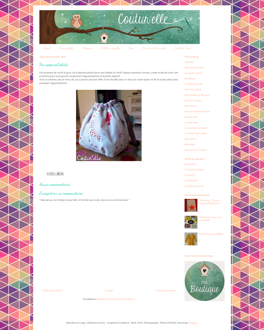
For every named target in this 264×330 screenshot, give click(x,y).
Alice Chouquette (194, 67)
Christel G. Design (194, 169)
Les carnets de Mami (196, 128)
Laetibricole (191, 116)
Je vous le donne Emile (197, 111)
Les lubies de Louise (196, 133)
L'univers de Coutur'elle (154, 48)
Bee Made (190, 78)
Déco (131, 48)
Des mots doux (193, 89)
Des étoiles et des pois (197, 95)
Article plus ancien (166, 290)
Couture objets (66, 48)
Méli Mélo (190, 144)
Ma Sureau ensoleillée (211, 234)
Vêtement (87, 48)
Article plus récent (52, 290)
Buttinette (190, 164)
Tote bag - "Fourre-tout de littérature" (210, 202)
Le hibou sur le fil (194, 186)
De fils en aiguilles (110, 48)
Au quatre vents (193, 73)
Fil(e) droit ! (191, 105)
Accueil (47, 48)
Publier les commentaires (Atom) (116, 299)
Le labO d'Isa (191, 122)
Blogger (193, 322)
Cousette (190, 175)
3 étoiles (189, 62)
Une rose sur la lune (195, 149)
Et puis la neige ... (194, 100)
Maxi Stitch (191, 138)
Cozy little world (193, 83)
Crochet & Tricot (183, 48)
